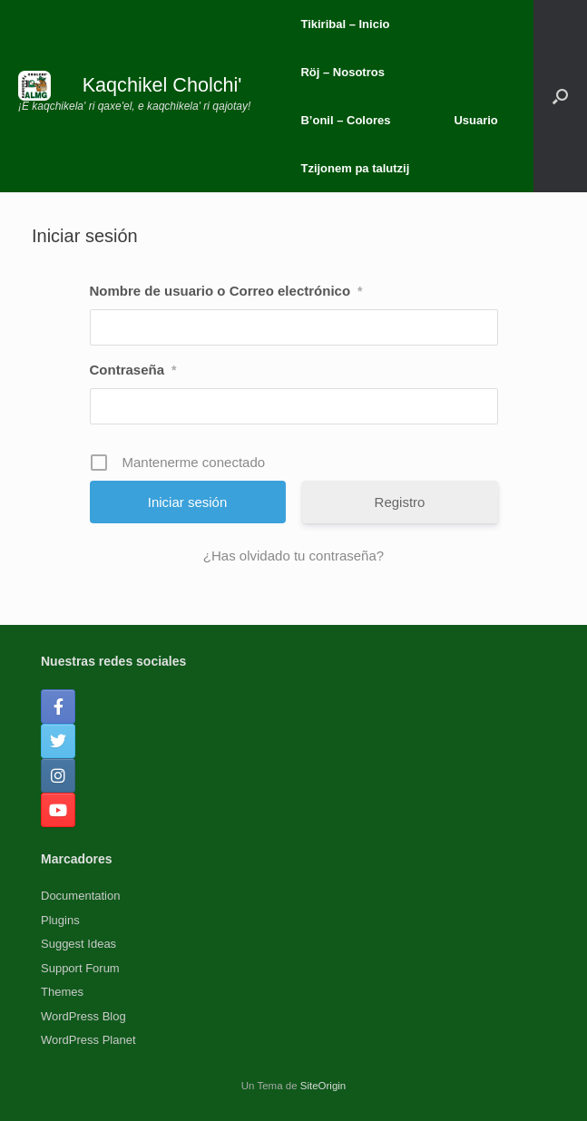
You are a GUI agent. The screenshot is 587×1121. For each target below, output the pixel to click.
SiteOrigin (323, 1085)
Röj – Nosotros (342, 72)
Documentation (80, 895)
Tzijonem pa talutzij (354, 168)
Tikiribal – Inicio (344, 24)
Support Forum (80, 968)
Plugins (60, 920)
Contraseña (133, 369)
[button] (560, 96)
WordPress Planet (88, 1040)
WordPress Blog (83, 1016)
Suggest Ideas (78, 943)
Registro (400, 502)
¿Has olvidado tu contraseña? (293, 555)
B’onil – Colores (345, 120)
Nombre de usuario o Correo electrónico (226, 290)
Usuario (475, 120)
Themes (62, 992)
